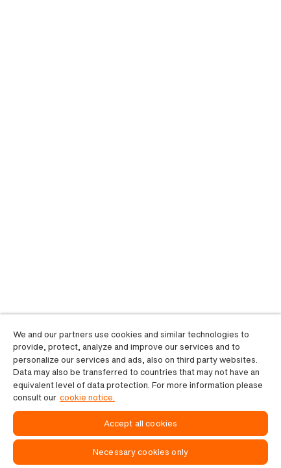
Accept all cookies (140, 423)
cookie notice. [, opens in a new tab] (87, 397)
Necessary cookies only (140, 452)
